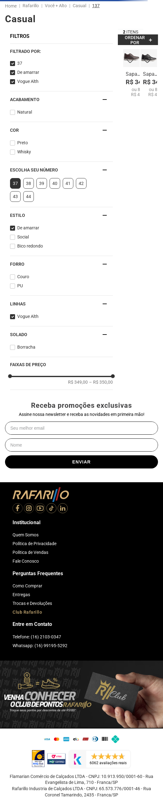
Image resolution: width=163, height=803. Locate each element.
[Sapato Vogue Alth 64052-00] (148, 73)
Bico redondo (30, 245)
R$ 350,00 (101, 382)
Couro (23, 276)
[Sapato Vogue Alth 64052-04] (131, 73)
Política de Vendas (30, 552)
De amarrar (28, 72)
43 (15, 196)
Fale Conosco (26, 561)
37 (19, 63)
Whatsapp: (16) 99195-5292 (40, 645)
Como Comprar (27, 585)
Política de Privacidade (34, 543)
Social (23, 236)
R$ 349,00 (78, 382)
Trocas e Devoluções (32, 603)
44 (28, 196)
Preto (22, 142)
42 (81, 183)
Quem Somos (26, 534)
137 (96, 5)
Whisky (24, 151)
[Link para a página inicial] (12, 6)
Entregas (21, 594)
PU (20, 285)
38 (28, 183)
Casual (79, 5)
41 (68, 183)
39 (41, 183)
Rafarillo (31, 5)
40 (54, 183)
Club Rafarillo (27, 612)
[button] (61, 51)
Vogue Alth (28, 81)
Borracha (26, 347)
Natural (24, 112)
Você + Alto (56, 5)
